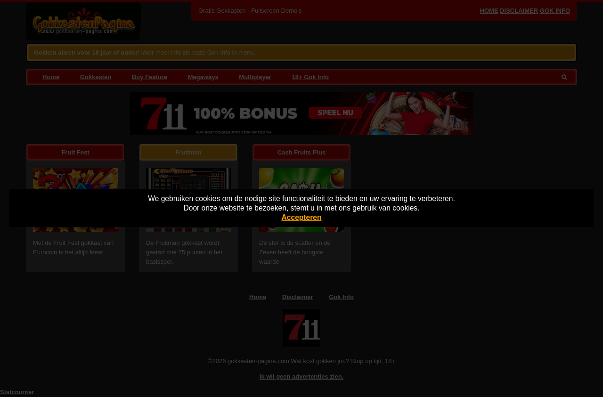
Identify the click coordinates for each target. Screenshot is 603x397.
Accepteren (302, 217)
